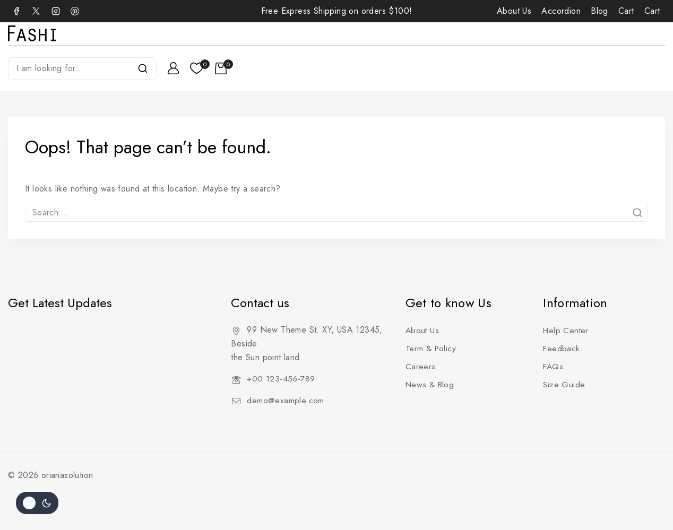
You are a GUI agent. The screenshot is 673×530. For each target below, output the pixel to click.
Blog (599, 11)
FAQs (553, 366)
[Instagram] (55, 11)
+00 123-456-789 (281, 378)
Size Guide (564, 384)
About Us (514, 11)
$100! (400, 11)
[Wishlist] (197, 68)
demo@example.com (285, 400)
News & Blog (430, 384)
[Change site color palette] (37, 503)
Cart (626, 11)
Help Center (566, 330)
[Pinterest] (74, 11)
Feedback (561, 348)
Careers (420, 366)
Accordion (561, 11)
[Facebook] (16, 11)
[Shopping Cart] (224, 68)
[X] (36, 11)
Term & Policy (431, 348)
